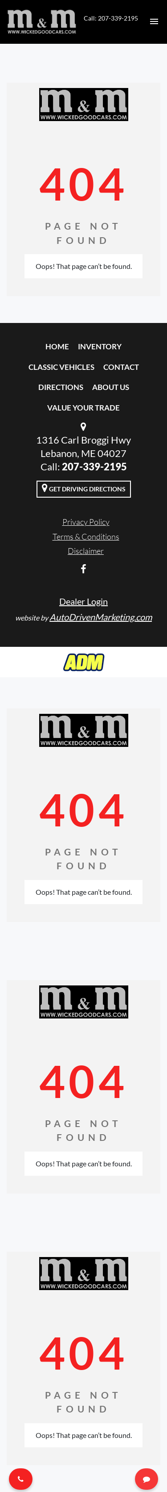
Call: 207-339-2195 (111, 18)
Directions (60, 387)
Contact (121, 367)
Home (57, 346)
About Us (110, 387)
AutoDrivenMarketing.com (100, 617)
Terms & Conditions (86, 536)
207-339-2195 (94, 467)
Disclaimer (86, 551)
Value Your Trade (83, 407)
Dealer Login (83, 601)
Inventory (100, 346)
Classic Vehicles (61, 367)
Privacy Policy (86, 522)
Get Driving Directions (84, 488)
